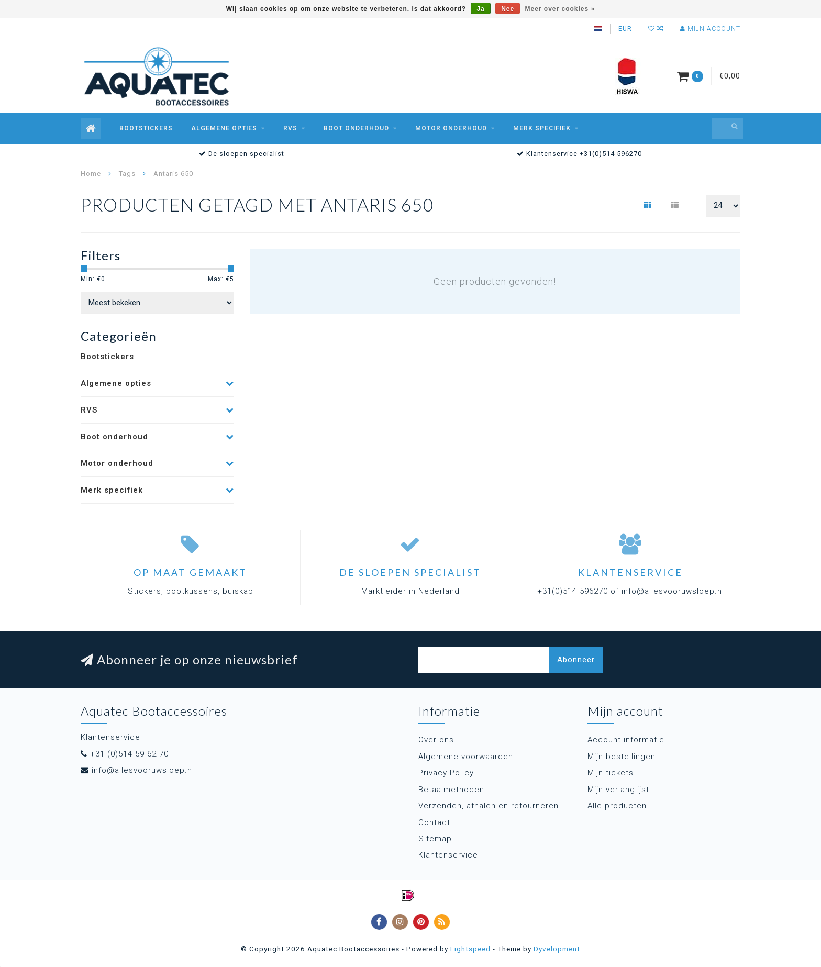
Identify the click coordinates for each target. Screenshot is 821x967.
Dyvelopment (557, 948)
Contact (434, 822)
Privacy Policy (446, 772)
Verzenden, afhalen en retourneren (488, 805)
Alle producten (617, 805)
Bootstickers (146, 128)
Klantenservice (448, 855)
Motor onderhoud (451, 128)
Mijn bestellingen (621, 756)
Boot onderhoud (356, 128)
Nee (507, 9)
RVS (290, 128)
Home (91, 173)
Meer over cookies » (560, 9)
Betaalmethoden (451, 789)
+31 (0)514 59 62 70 (129, 754)
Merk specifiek (542, 128)
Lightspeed (470, 948)
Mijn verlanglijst (618, 789)
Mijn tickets (610, 772)
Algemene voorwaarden (465, 756)
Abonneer (576, 659)
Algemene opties (224, 128)
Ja (480, 9)
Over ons (436, 739)
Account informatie (625, 739)
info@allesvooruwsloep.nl (143, 770)
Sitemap (435, 838)
